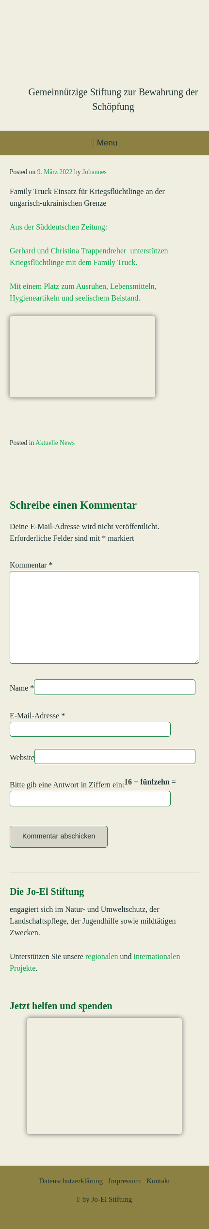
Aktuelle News (55, 442)
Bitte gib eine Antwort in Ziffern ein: (67, 785)
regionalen (101, 956)
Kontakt (158, 1181)
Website (22, 757)
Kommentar (31, 565)
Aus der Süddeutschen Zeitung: (58, 227)
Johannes (94, 172)
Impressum (125, 1181)
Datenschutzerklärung (71, 1181)
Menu (104, 142)
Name (22, 688)
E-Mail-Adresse (37, 716)
